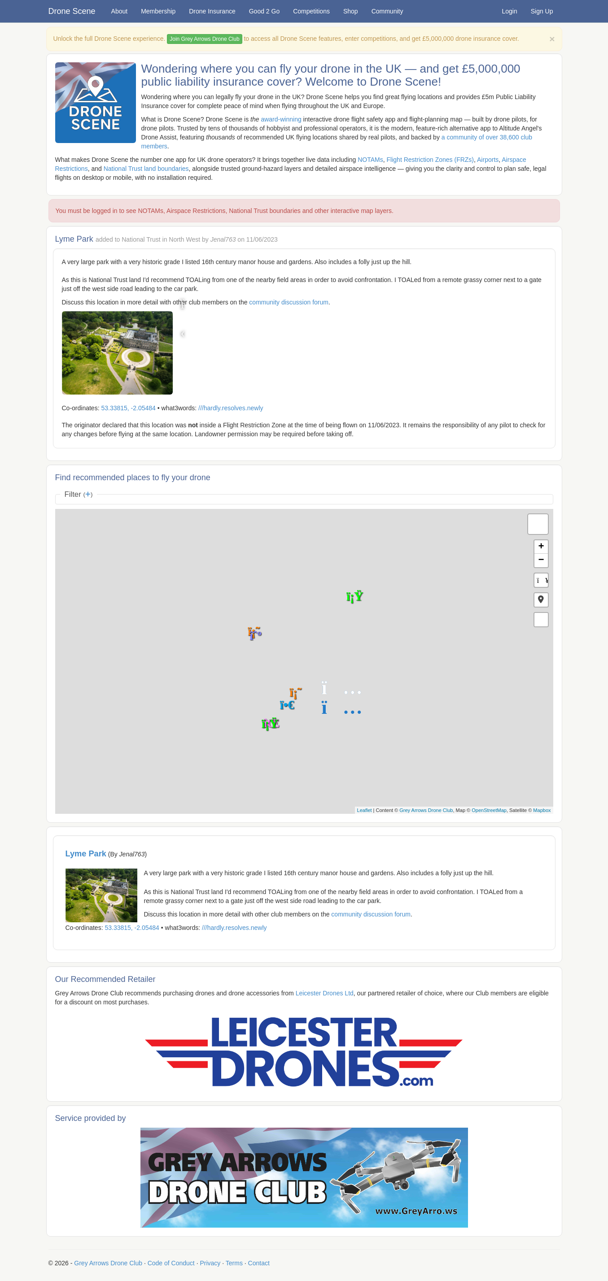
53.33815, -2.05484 (128, 408)
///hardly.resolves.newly (230, 408)
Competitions (311, 11)
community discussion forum (288, 302)
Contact (259, 1263)
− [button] (541, 560)
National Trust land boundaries (146, 168)
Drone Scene (72, 11)
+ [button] (541, 547)
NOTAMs (370, 159)
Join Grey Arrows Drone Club (204, 39)
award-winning (281, 119)
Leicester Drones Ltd (325, 993)
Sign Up (542, 11)
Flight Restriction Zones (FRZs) (430, 159)
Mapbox (542, 810)
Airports (488, 159)
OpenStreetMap (489, 810)
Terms (234, 1263)
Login (509, 11)
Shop (350, 11)
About (119, 11)
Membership (158, 11)
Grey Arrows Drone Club (426, 810)
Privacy (210, 1263)
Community (387, 11)
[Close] (552, 38)
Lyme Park (86, 853)
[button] (541, 600)
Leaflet (364, 810)
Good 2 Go (264, 11)
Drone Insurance (212, 11)
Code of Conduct (171, 1263)
